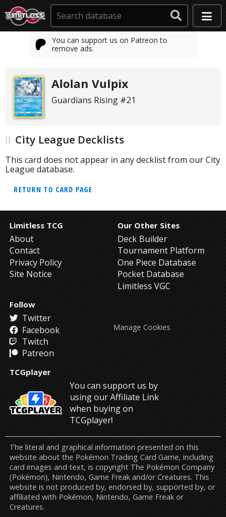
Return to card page (53, 189)
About (21, 239)
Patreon (31, 353)
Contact (24, 250)
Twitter (30, 318)
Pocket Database (150, 274)
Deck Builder (142, 239)
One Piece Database (156, 262)
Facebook (34, 330)
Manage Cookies (141, 327)
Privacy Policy (35, 262)
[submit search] (176, 15)
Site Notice (30, 274)
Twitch (28, 341)
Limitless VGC (143, 286)
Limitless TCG (36, 225)
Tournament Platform (161, 250)
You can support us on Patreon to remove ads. (102, 44)
